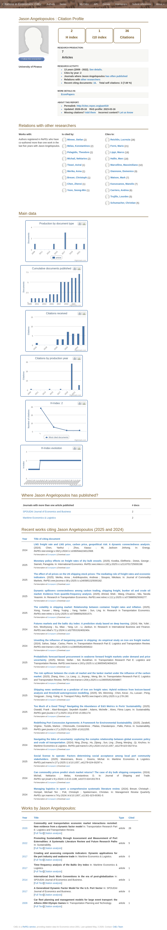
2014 (24, 879)
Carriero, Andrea (119, 190)
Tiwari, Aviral (74, 165)
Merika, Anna (74, 171)
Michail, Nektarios (77, 158)
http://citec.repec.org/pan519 (93, 105)
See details (95, 69)
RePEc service (29, 927)
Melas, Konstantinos (78, 146)
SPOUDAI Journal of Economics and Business (47, 511)
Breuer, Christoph (77, 177)
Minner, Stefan (75, 139)
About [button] (160, 4)
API (96, 4)
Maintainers (121, 4)
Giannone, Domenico (122, 171)
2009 (24, 903)
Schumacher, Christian (123, 202)
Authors (51, 4)
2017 (24, 856)
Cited (133, 817)
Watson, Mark (118, 177)
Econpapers (51, 555)
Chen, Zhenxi (74, 184)
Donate (106, 4)
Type (123, 817)
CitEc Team (118, 927)
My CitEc (84, 4)
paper (68, 555)
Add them (90, 112)
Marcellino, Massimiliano (124, 165)
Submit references (141, 4)
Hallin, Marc (117, 158)
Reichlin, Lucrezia (120, 139)
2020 (24, 828)
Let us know (126, 112)
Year (26, 539)
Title (37, 817)
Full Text (38, 833)
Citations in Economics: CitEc (22, 4)
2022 (24, 843)
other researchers (90, 79)
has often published (116, 76)
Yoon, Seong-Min (76, 190)
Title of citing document (48, 539)
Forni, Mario (117, 146)
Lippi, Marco (117, 152)
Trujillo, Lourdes (119, 196)
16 (94, 83)
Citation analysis (52, 833)
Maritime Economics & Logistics (39, 517)
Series (63, 4)
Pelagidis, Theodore (78, 152)
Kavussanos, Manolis (122, 184)
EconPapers (68, 94)
